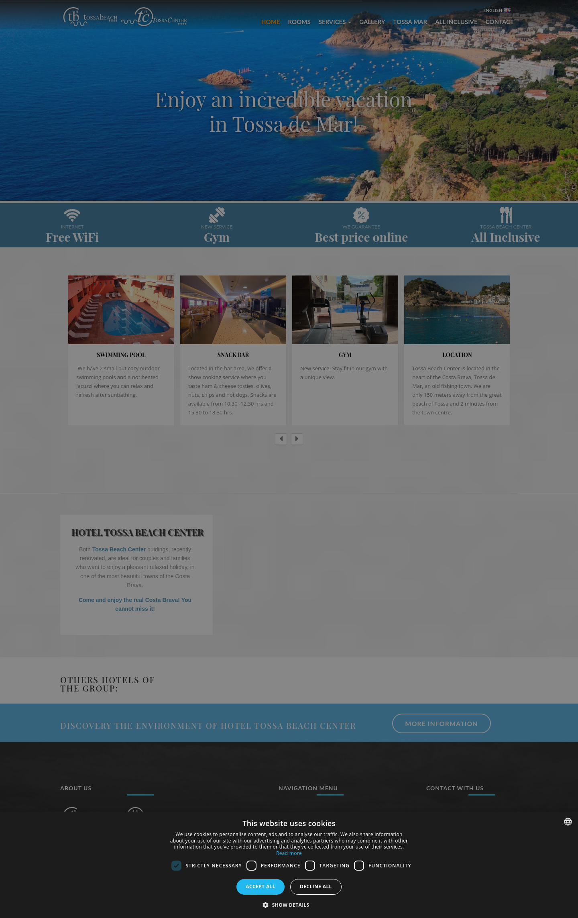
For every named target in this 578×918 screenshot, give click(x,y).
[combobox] (568, 822)
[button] (289, 904)
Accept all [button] (260, 886)
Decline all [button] (316, 886)
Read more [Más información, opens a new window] (289, 853)
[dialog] (289, 865)
